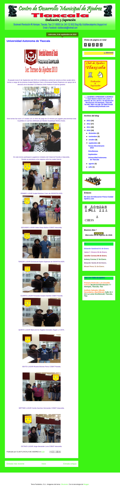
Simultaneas (93, 151)
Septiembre (92, 154)
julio (91, 167)
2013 (89, 121)
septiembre (93, 143)
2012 (89, 124)
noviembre (93, 136)
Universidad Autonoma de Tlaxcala (97, 159)
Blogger (86, 484)
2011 (89, 127)
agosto (92, 164)
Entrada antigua (69, 464)
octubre (92, 140)
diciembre (93, 133)
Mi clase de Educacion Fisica (95, 197)
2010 (89, 130)
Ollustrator (64, 484)
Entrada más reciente (15, 464)
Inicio (44, 464)
